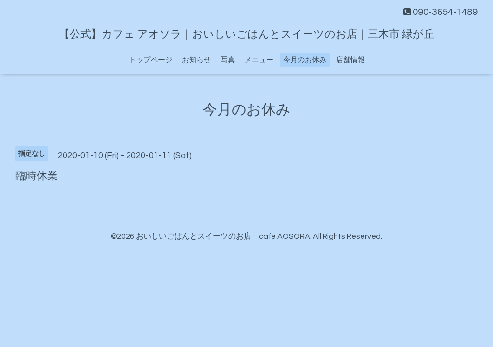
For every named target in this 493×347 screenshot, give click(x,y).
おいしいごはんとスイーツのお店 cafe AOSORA (223, 236)
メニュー (259, 60)
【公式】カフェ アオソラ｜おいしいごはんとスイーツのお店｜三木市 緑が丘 (246, 34)
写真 (228, 60)
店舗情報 (350, 60)
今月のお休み (304, 60)
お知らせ (196, 60)
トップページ (150, 60)
